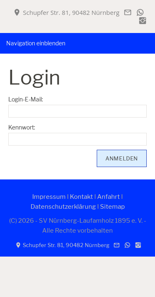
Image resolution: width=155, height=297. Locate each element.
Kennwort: (21, 127)
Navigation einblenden (35, 43)
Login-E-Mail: (25, 99)
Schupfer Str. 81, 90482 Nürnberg (66, 12)
